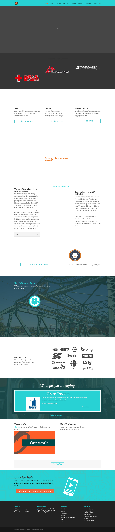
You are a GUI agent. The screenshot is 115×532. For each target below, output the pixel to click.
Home (46, 3)
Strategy (80, 3)
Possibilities (64, 513)
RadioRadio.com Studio (61, 186)
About (51, 3)
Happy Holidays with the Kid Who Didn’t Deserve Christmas (46, 509)
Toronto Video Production (68, 517)
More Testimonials (57, 415)
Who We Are (64, 509)
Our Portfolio (57, 464)
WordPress (41, 529)
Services (59, 3)
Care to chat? (23, 477)
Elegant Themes (25, 529)
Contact (88, 3)
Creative (74, 3)
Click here (17, 427)
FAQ (62, 521)
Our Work (65, 3)
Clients (63, 515)
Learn (95, 3)
